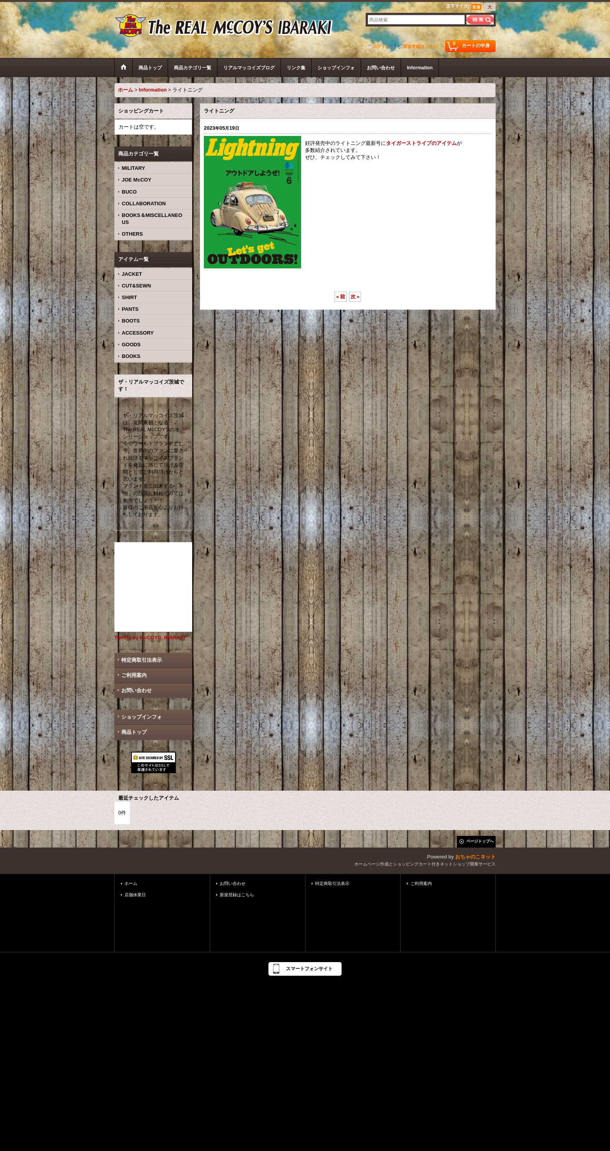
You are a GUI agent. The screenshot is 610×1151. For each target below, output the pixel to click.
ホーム (130, 883)
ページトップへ (480, 841)
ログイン (381, 46)
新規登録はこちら (420, 46)
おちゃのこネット (475, 857)
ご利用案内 (134, 675)
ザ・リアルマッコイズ (224, 26)
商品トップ (134, 732)
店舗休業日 (135, 894)
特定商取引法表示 (141, 660)
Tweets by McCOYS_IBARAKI (149, 637)
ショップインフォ (141, 717)
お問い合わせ (136, 690)
